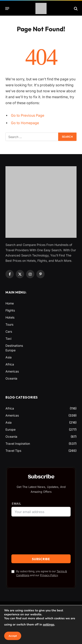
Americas (12, 371)
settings (48, 624)
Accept (13, 636)
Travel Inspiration (17, 443)
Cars (8, 331)
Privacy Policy (49, 575)
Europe (10, 350)
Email (16, 503)
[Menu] (7, 8)
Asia (8, 357)
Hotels (9, 317)
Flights (10, 310)
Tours (9, 324)
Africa (9, 364)
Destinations (14, 345)
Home (9, 303)
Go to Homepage (25, 123)
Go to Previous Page (27, 115)
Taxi (8, 338)
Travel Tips (13, 450)
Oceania (11, 378)
